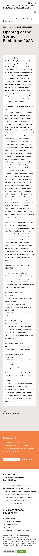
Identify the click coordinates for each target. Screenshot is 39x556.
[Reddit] (11, 413)
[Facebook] (4, 413)
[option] (34, 3)
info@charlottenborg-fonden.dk (20, 530)
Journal (11, 19)
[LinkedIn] (8, 413)
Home (5, 19)
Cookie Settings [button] (9, 551)
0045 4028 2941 (12, 524)
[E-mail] (18, 413)
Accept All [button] (21, 551)
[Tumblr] (13, 413)
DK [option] (35, 3)
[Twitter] (6, 413)
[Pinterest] (15, 413)
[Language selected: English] (32, 3)
